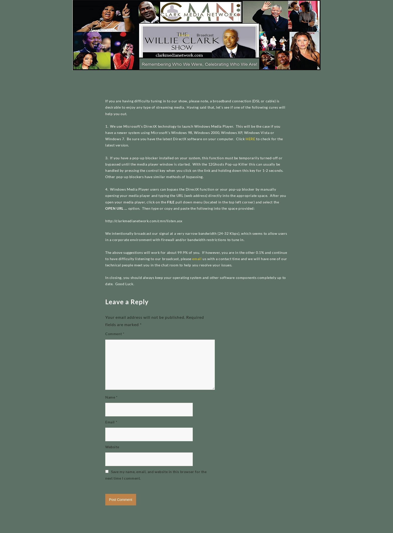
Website (112, 447)
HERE (250, 139)
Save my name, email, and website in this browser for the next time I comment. (156, 475)
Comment (114, 334)
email (197, 259)
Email (111, 422)
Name (111, 397)
